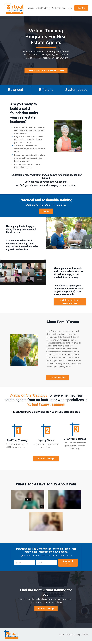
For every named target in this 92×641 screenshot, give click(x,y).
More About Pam (58, 377)
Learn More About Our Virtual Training (46, 70)
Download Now (68, 562)
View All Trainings (46, 458)
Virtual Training (43, 8)
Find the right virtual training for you (70, 301)
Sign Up (81, 8)
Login (69, 8)
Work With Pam (58, 8)
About (31, 8)
